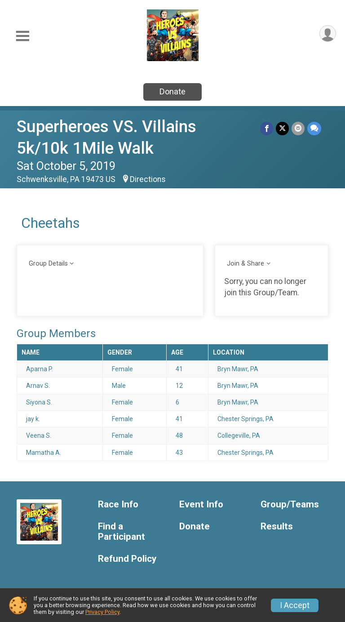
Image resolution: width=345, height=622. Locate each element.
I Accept (295, 605)
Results (277, 526)
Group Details (48, 263)
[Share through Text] (314, 128)
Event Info (201, 504)
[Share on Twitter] (282, 128)
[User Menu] (327, 33)
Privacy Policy (102, 612)
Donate (172, 91)
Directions (148, 179)
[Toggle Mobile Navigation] (22, 36)
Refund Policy (127, 559)
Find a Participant (121, 531)
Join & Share (245, 263)
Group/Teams (290, 504)
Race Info (118, 504)
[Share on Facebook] (266, 128)
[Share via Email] (298, 128)
